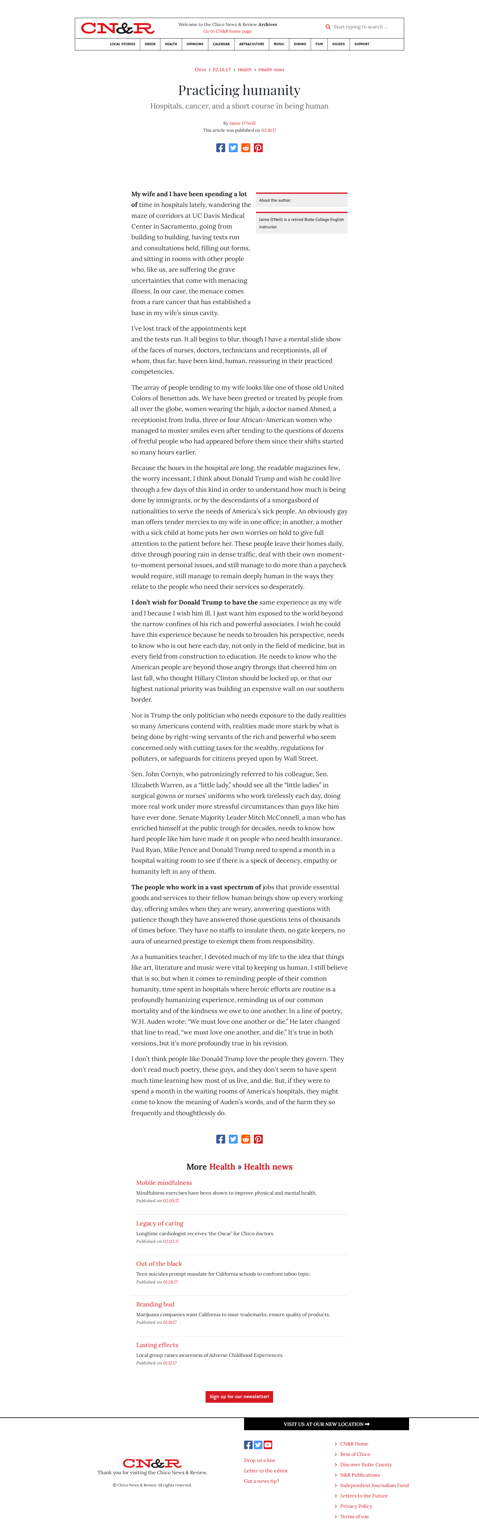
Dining (300, 44)
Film (319, 44)
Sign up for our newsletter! (239, 1397)
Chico (200, 69)
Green (150, 44)
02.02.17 (171, 1241)
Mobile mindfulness (164, 1182)
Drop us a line (260, 1460)
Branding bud (155, 1304)
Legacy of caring (159, 1223)
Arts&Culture (251, 44)
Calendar (221, 44)
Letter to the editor (266, 1470)
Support (361, 44)
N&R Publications (360, 1475)
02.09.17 (171, 1200)
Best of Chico (355, 1454)
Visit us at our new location (327, 1424)
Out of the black (159, 1263)
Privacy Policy (356, 1506)
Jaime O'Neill (242, 123)
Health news (271, 69)
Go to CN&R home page (227, 31)
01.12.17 (170, 1363)
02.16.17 (222, 69)
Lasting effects (157, 1345)
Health (171, 44)
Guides (338, 44)
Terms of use (354, 1516)
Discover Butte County (366, 1464)
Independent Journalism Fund (374, 1485)
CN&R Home (354, 1444)
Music (279, 44)
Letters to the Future (364, 1496)
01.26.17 (170, 1282)
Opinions (195, 44)
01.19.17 (170, 1322)
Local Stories (122, 44)
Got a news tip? (261, 1481)
